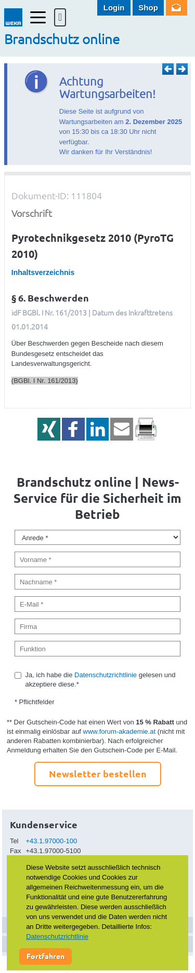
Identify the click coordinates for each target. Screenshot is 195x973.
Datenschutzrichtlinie (105, 675)
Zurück (168, 69)
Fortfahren (45, 956)
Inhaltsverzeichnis (42, 272)
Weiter (182, 69)
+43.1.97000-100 (51, 841)
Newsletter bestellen (98, 773)
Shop (148, 7)
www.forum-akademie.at (119, 731)
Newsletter (176, 8)
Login (114, 7)
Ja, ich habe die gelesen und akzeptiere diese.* (100, 679)
